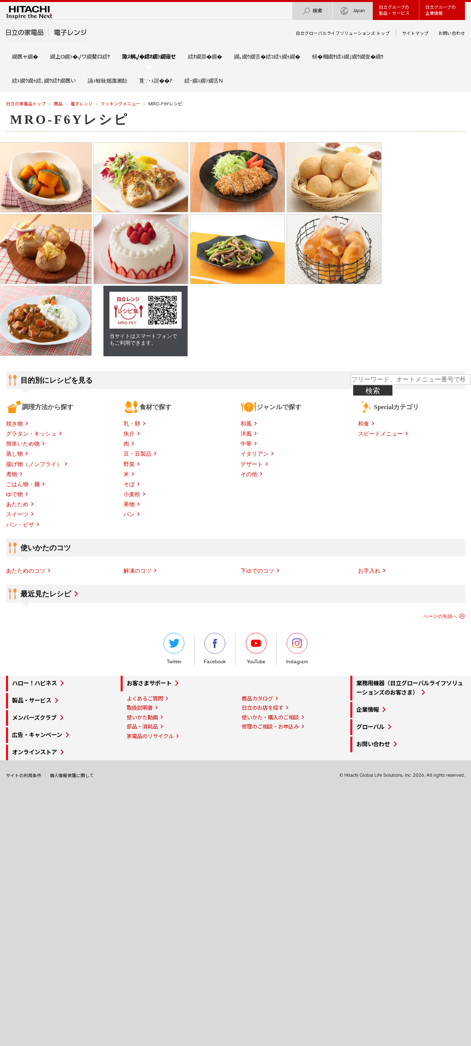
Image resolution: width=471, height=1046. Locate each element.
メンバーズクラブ (34, 717)
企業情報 (367, 709)
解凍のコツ (137, 570)
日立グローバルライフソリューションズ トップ (343, 33)
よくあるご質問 (145, 698)
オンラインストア (34, 752)
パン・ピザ (20, 524)
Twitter (174, 648)
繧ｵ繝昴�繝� (205, 56)
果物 (129, 504)
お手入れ (369, 570)
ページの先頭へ (440, 616)
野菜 (129, 464)
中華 (246, 443)
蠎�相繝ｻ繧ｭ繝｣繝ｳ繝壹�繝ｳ (348, 56)
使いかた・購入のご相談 (270, 717)
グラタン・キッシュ (31, 433)
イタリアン (255, 453)
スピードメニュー (380, 433)
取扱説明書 (140, 708)
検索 (312, 11)
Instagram (297, 648)
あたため (17, 504)
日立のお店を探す (262, 708)
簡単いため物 (23, 443)
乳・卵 (131, 423)
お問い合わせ (452, 33)
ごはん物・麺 (23, 484)
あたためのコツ (25, 570)
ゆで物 (14, 494)
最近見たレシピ (45, 594)
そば (129, 484)
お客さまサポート (149, 683)
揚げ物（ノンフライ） (34, 464)
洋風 (246, 433)
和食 (363, 423)
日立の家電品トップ (26, 104)
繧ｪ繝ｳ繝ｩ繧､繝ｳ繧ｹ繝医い (44, 80)
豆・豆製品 (137, 453)
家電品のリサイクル (150, 736)
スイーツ (17, 514)
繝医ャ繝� (25, 56)
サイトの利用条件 (23, 775)
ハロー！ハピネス (34, 683)
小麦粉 (131, 494)
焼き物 (14, 423)
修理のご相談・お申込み (270, 726)
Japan (352, 11)
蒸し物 (14, 453)
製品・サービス (31, 700)
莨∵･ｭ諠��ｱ (155, 80)
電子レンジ (82, 104)
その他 (249, 474)
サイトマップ (415, 33)
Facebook (215, 648)
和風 (246, 423)
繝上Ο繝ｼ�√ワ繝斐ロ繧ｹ (80, 56)
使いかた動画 (142, 717)
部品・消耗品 (142, 726)
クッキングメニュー (120, 104)
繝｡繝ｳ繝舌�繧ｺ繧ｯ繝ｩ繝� (267, 56)
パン (129, 514)
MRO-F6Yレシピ (69, 119)
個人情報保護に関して (72, 775)
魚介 (129, 433)
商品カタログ (257, 698)
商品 (58, 104)
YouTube (256, 648)
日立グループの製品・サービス (394, 10)
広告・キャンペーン (37, 735)
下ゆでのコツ (257, 570)
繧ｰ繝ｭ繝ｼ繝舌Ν (203, 80)
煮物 (11, 474)
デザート (252, 464)
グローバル (370, 727)
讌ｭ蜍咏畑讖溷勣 (107, 80)
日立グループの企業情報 (440, 10)
